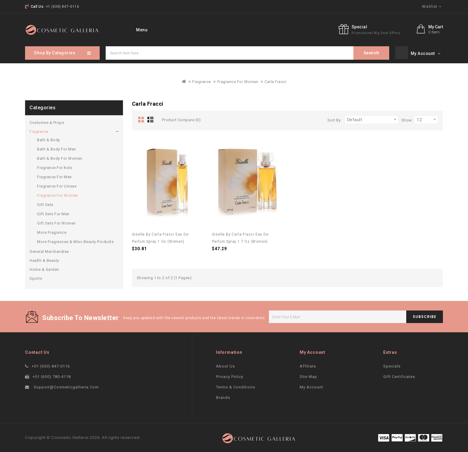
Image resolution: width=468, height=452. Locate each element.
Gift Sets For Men (53, 212)
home (133, 29)
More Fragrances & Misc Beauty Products (75, 240)
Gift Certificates (399, 375)
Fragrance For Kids (54, 166)
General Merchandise (49, 250)
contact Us (212, 29)
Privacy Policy (229, 375)
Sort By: (334, 119)
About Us (225, 365)
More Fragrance (51, 231)
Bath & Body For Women (59, 157)
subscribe (424, 315)
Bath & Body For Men (56, 148)
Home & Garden (44, 268)
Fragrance (201, 80)
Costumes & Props (47, 121)
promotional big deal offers (376, 33)
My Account (311, 386)
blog (266, 29)
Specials (182, 29)
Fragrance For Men (54, 175)
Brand (156, 29)
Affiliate (308, 365)
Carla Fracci (275, 80)
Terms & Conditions (235, 386)
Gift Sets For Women (56, 222)
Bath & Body (48, 138)
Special (359, 26)
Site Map (308, 375)
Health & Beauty (44, 259)
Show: (407, 119)
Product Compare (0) (181, 118)
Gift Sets (45, 203)
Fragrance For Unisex (56, 185)
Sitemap (242, 29)
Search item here (371, 52)
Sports (36, 277)
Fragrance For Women (237, 80)
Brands (223, 396)
